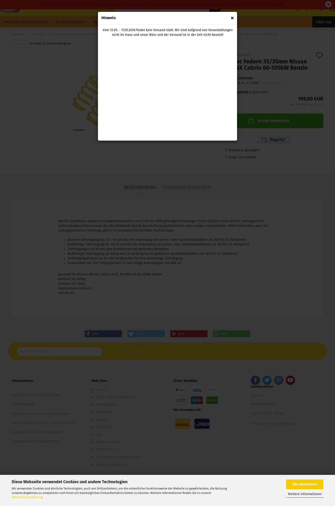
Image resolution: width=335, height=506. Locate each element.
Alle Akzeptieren (305, 484)
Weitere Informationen (305, 494)
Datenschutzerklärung (27, 497)
